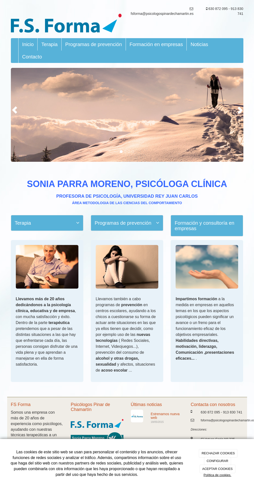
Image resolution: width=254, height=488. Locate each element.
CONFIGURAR (217, 461)
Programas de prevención (93, 44)
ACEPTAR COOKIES (217, 469)
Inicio (28, 44)
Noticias (199, 44)
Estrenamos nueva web (165, 416)
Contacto (32, 56)
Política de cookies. (217, 475)
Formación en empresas (156, 44)
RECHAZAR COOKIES (218, 453)
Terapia (49, 44)
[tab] (47, 223)
